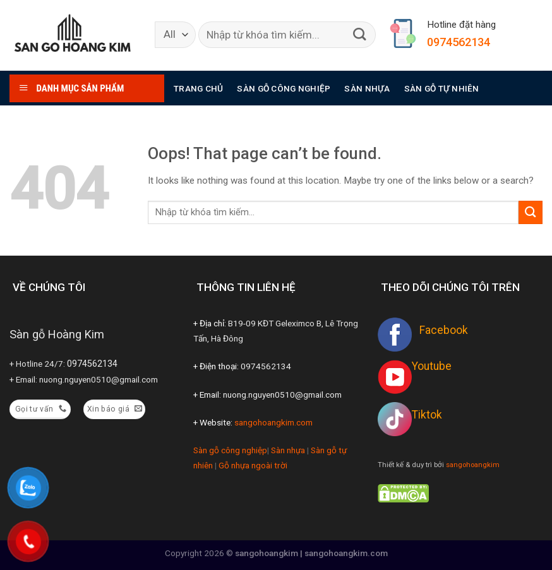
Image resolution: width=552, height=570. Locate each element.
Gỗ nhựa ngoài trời (253, 465)
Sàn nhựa (367, 88)
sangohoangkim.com (273, 422)
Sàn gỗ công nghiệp (283, 88)
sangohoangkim (473, 464)
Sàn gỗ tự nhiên (441, 88)
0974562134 (458, 42)
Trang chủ (198, 88)
